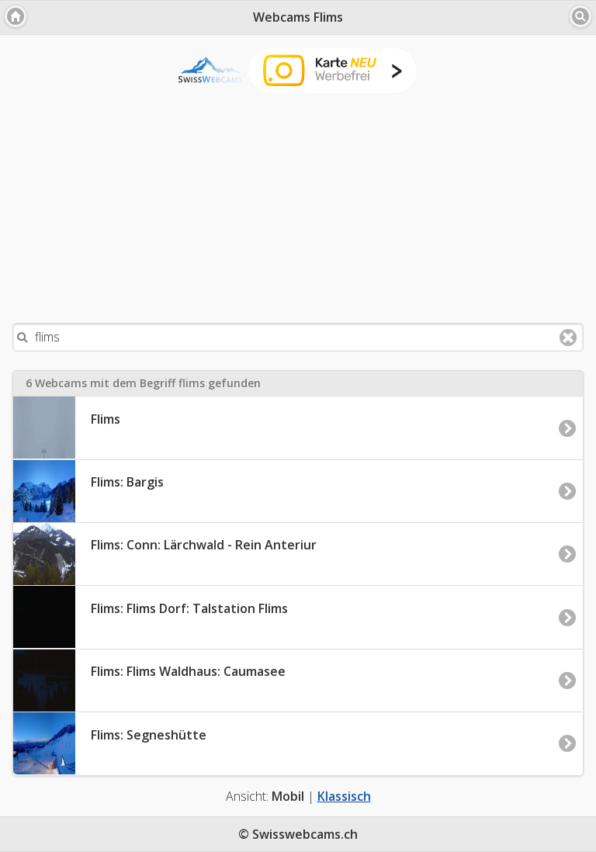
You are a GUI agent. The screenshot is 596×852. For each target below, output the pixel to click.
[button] (15, 16)
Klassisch (344, 796)
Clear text (568, 337)
